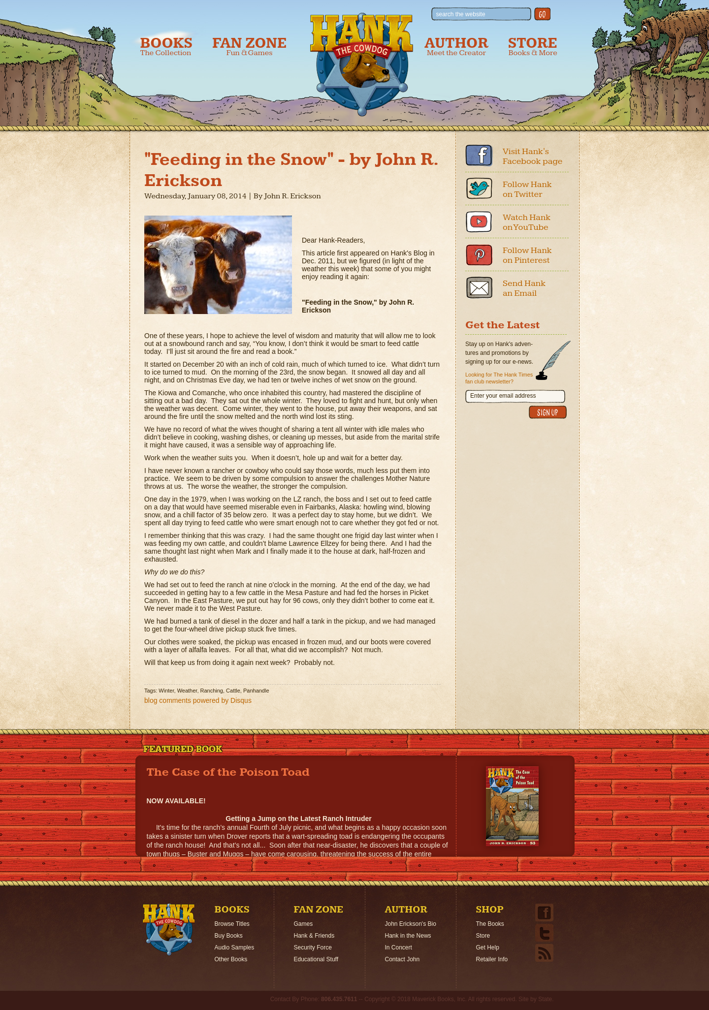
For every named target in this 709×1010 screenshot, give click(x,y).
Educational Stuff (316, 959)
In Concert (398, 947)
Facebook (479, 155)
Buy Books (229, 935)
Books (166, 46)
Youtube (479, 221)
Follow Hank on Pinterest (527, 255)
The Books (490, 923)
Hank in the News (408, 935)
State (545, 999)
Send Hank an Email (524, 288)
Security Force (313, 947)
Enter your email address (503, 395)
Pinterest (479, 254)
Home (169, 930)
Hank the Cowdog (361, 64)
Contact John (402, 959)
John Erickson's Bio (410, 923)
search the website (460, 14)
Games (303, 923)
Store (532, 46)
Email (479, 287)
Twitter (479, 188)
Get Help (487, 947)
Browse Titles (232, 923)
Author (456, 46)
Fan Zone (249, 46)
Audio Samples (235, 947)
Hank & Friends (314, 935)
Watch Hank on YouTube (526, 222)
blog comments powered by (198, 700)
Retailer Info (492, 959)
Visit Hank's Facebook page (533, 156)
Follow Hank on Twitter (527, 189)
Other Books (231, 959)
